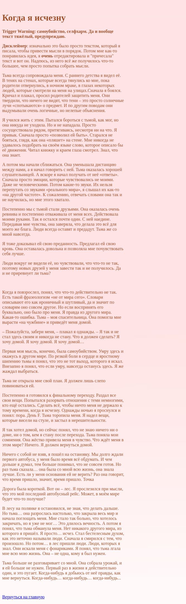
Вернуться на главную (23, 597)
